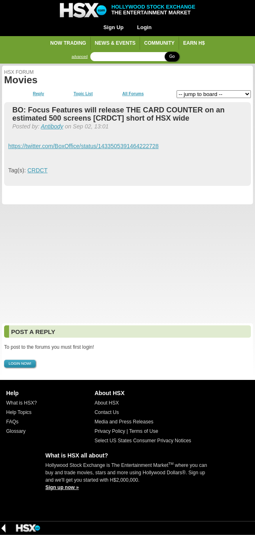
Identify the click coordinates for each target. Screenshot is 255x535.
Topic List (83, 94)
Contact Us (106, 412)
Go (172, 56)
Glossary (15, 431)
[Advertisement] (127, 263)
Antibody (52, 126)
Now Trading (68, 43)
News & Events (115, 43)
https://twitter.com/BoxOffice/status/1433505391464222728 (83, 146)
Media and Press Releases (123, 422)
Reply (38, 94)
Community (159, 43)
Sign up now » (62, 487)
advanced (79, 57)
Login (144, 27)
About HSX (106, 403)
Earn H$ (194, 43)
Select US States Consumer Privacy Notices (142, 441)
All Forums (133, 94)
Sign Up (113, 27)
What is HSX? (21, 403)
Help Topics (19, 412)
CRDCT (38, 170)
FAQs (12, 422)
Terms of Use (143, 431)
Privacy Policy (109, 431)
